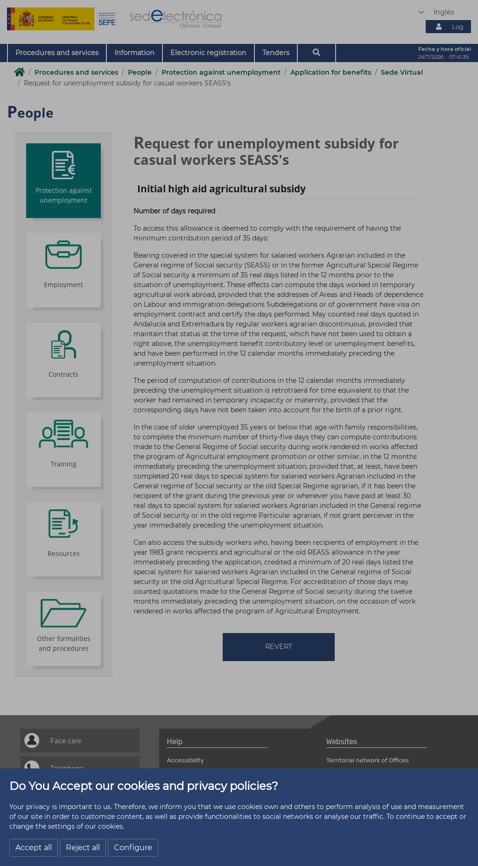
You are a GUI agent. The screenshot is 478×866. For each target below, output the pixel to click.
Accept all (33, 847)
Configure (133, 847)
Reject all (83, 847)
